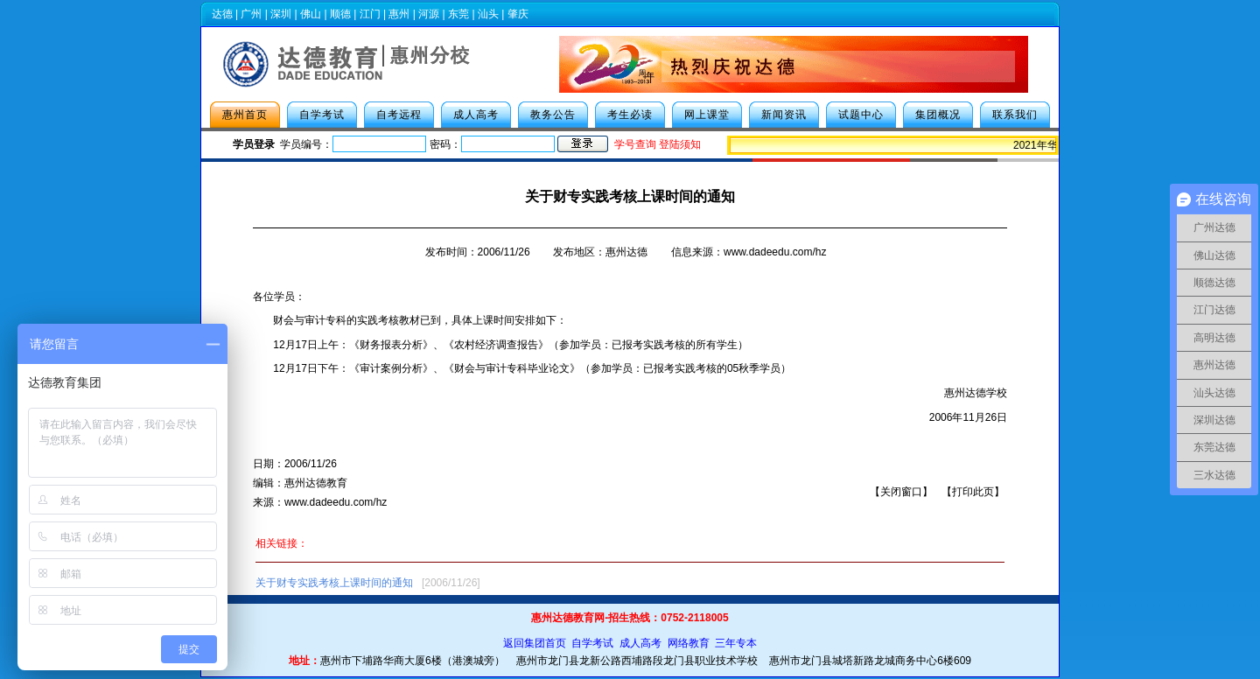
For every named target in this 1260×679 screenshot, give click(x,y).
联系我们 (1015, 114)
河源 (428, 14)
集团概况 (938, 114)
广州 (251, 14)
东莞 (458, 14)
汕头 (488, 14)
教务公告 (553, 114)
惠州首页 (245, 114)
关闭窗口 (901, 492)
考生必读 (630, 114)
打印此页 (973, 492)
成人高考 (476, 114)
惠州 (399, 14)
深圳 (280, 14)
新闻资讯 (784, 114)
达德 (222, 14)
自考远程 (399, 114)
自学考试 (322, 114)
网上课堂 (707, 114)
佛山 (310, 14)
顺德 (340, 14)
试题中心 (861, 114)
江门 (370, 14)
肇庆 (518, 14)
